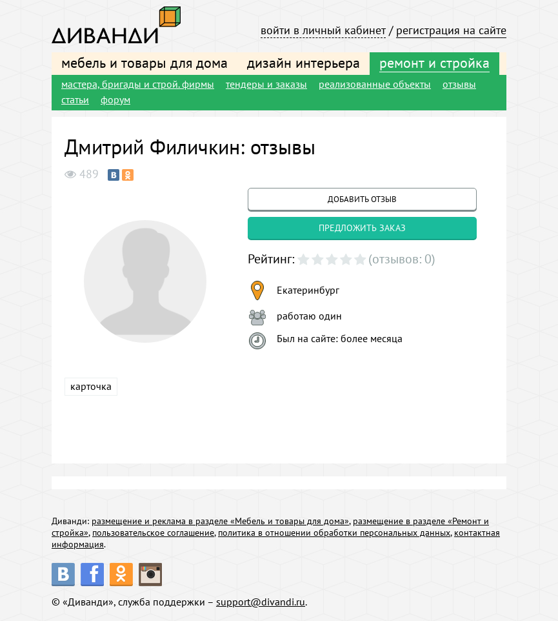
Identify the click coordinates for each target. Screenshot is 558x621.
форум (115, 99)
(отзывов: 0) (401, 258)
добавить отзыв (362, 199)
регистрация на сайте (451, 30)
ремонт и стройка (434, 63)
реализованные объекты (375, 83)
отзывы (459, 83)
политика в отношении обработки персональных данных (334, 532)
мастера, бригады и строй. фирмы (137, 83)
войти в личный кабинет (323, 30)
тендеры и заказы (266, 83)
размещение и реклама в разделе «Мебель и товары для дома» (220, 521)
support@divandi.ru (260, 601)
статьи (75, 99)
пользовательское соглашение (153, 532)
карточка (91, 386)
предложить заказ (362, 228)
